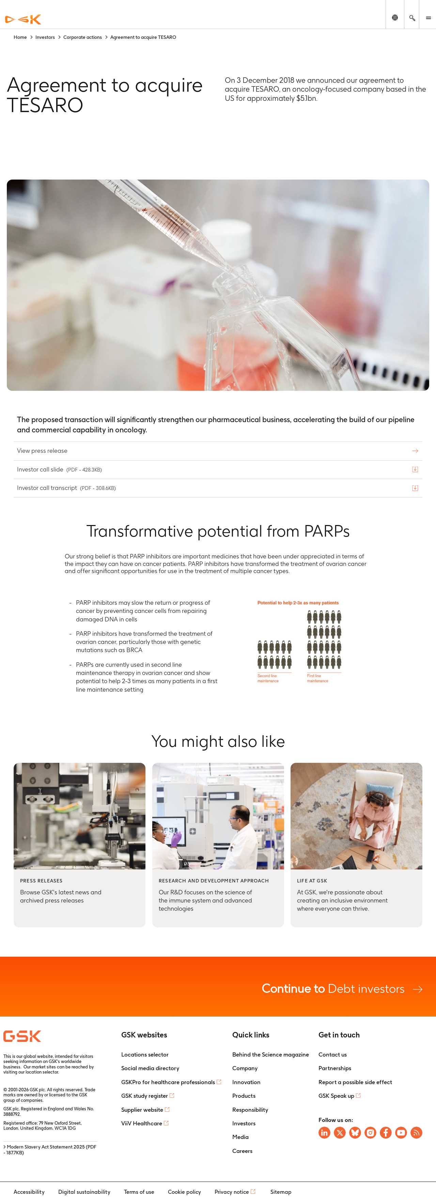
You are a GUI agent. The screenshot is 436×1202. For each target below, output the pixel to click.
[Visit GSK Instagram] (370, 1133)
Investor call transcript (67, 487)
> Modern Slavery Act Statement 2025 (49, 1149)
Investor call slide (60, 469)
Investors (243, 1123)
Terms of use (139, 1192)
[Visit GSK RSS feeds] (416, 1133)
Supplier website (142, 1109)
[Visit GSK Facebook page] (386, 1133)
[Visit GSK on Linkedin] (324, 1133)
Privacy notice (232, 1192)
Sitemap (281, 1192)
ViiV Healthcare (141, 1123)
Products (243, 1095)
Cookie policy (184, 1192)
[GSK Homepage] (23, 20)
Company (245, 1068)
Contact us (332, 1054)
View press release (43, 450)
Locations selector (145, 1054)
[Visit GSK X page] (340, 1133)
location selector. (43, 1072)
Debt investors (342, 988)
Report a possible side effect (355, 1082)
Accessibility (29, 1192)
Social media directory (150, 1068)
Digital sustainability (84, 1192)
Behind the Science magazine (270, 1054)
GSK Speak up (336, 1095)
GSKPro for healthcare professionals (168, 1082)
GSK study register (144, 1095)
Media (240, 1137)
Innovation (246, 1082)
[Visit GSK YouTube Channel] (401, 1133)
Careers (242, 1150)
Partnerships (334, 1068)
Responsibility (250, 1109)
